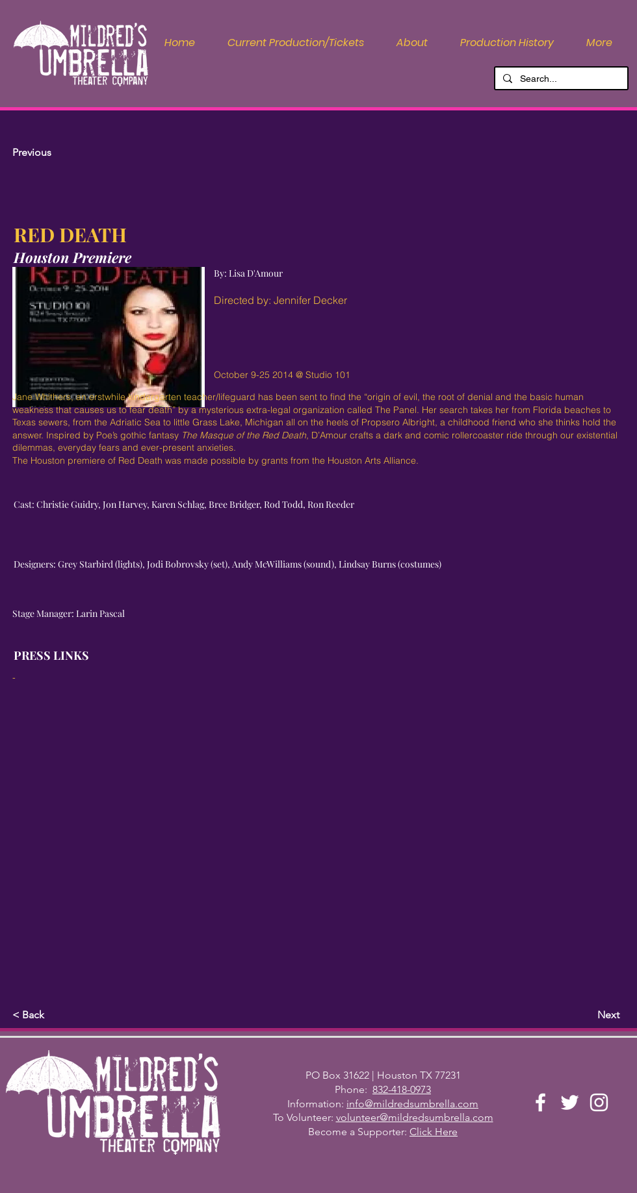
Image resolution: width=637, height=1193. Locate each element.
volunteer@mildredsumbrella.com (414, 1117)
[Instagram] (599, 1102)
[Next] (586, 1015)
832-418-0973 (401, 1089)
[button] (412, 43)
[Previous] (55, 153)
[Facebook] (540, 1102)
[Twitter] (570, 1102)
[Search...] (560, 79)
